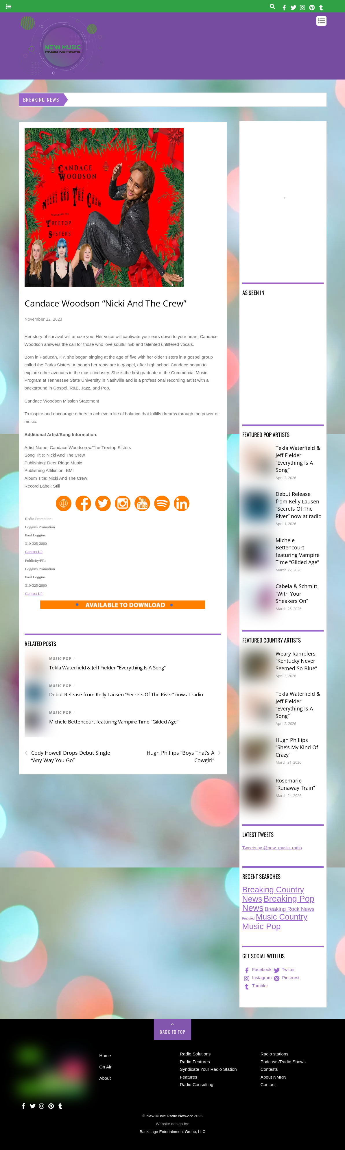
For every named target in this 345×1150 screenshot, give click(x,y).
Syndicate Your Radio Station (208, 1069)
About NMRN (273, 1077)
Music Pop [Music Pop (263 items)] (261, 926)
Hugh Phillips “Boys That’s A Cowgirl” (184, 756)
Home (105, 1055)
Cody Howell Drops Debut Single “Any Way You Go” (67, 756)
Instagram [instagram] (257, 977)
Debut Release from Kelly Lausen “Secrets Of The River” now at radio (126, 694)
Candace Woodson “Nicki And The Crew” (105, 303)
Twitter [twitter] (284, 969)
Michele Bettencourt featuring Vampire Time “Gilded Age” (113, 721)
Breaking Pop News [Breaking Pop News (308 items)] (278, 903)
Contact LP (34, 551)
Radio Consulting (196, 1084)
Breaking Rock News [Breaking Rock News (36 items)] (289, 909)
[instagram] (303, 6)
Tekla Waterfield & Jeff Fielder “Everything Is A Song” (107, 667)
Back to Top (172, 1032)
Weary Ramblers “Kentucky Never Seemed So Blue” (296, 661)
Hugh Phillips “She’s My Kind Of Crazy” (297, 747)
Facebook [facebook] (257, 969)
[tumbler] (321, 6)
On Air (105, 1066)
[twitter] (293, 6)
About (105, 1078)
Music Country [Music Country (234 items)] (281, 916)
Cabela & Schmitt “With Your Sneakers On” (296, 593)
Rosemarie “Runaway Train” (295, 784)
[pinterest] (312, 6)
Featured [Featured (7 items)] (248, 918)
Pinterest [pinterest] (286, 977)
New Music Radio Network (169, 1116)
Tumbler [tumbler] (255, 985)
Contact (268, 1084)
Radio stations (274, 1053)
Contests (269, 1069)
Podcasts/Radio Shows (283, 1061)
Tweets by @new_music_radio (272, 847)
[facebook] (284, 6)
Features (188, 1077)
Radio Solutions (195, 1053)
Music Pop (60, 658)
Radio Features (195, 1061)
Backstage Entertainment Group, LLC (172, 1131)
